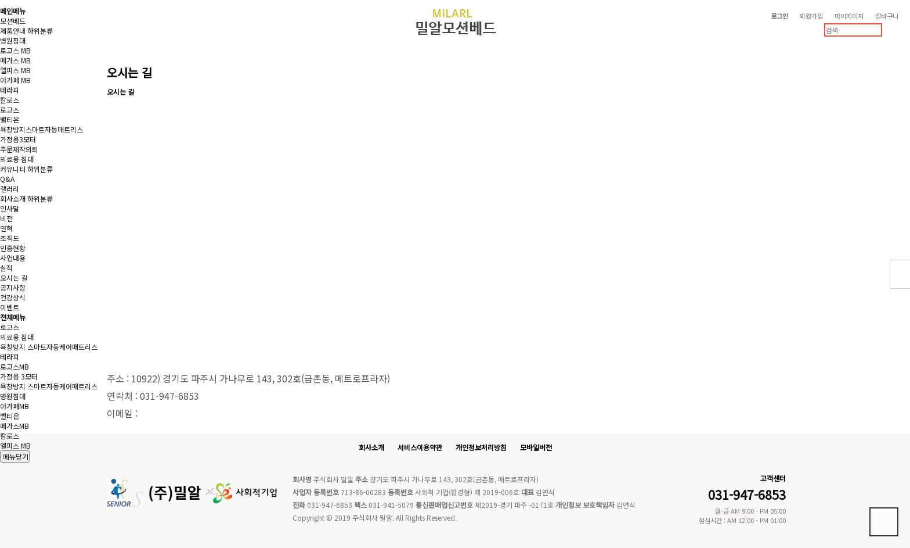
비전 (6, 218)
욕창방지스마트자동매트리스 (41, 129)
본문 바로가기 (0, 0)
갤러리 (9, 189)
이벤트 (9, 307)
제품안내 (13, 30)
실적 (6, 268)
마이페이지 (849, 15)
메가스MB (14, 426)
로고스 (9, 109)
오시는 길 (13, 277)
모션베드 (13, 21)
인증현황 (13, 248)
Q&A (7, 179)
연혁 (6, 228)
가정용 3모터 (19, 376)
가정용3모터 (18, 139)
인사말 (9, 208)
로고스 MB (15, 50)
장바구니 (886, 15)
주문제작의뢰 (19, 149)
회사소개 (13, 198)
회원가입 (811, 15)
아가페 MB (15, 80)
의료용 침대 (17, 159)
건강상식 (13, 297)
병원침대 (13, 40)
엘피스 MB (15, 70)
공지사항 (13, 287)
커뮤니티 (13, 169)
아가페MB (14, 406)
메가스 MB (15, 60)
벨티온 (9, 119)
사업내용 (13, 258)
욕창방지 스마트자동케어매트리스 (49, 347)
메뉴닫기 (14, 456)
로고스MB (14, 366)
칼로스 (9, 100)
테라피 (9, 90)
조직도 (9, 238)
